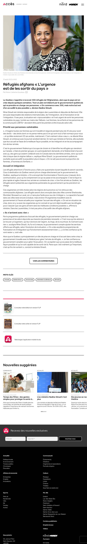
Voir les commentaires (43, 261)
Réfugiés (57, 280)
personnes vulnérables (44, 280)
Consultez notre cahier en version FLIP (27, 324)
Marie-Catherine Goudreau (16, 93)
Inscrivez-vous (70, 439)
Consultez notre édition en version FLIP (27, 308)
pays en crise (29, 280)
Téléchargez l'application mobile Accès (27, 340)
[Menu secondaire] (82, 5)
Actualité (40, 371)
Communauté (7, 371)
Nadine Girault (17, 280)
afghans (6, 280)
